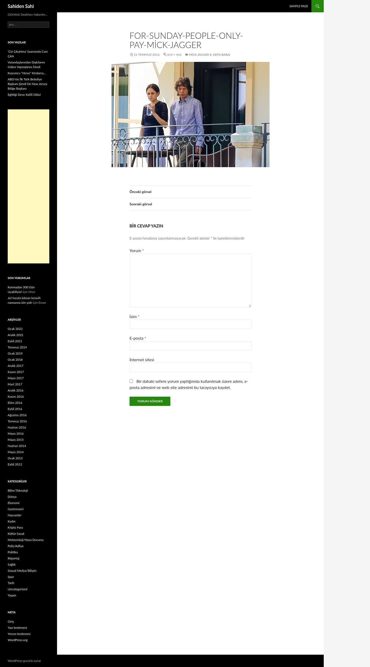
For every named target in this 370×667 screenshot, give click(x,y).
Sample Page (298, 6)
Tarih (11, 583)
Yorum (137, 250)
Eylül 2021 (15, 341)
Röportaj (13, 558)
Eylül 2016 (15, 409)
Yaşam (12, 595)
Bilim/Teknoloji (18, 490)
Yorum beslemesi (19, 634)
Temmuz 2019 (17, 347)
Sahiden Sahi (21, 6)
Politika (13, 552)
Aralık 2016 (15, 390)
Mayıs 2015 (16, 440)
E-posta (138, 338)
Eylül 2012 (15, 464)
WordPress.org (17, 640)
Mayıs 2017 (16, 378)
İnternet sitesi (142, 359)
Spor (11, 577)
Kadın (11, 521)
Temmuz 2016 (17, 421)
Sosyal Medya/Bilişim (22, 571)
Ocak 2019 (15, 353)
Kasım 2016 (16, 396)
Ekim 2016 (15, 403)
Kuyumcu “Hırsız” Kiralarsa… (27, 73)
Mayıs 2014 (16, 452)
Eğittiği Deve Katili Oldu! (24, 95)
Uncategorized (17, 589)
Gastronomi (15, 509)
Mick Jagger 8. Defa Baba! (209, 54)
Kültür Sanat (16, 534)
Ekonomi (14, 503)
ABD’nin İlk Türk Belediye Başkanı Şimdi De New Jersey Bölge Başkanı (27, 83)
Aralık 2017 (15, 366)
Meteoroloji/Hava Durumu (26, 540)
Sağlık (11, 564)
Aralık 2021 (15, 335)
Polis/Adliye (16, 546)
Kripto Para (15, 527)
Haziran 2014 (17, 446)
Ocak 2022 (15, 329)
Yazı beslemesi (17, 628)
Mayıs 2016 (16, 433)
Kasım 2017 (16, 372)
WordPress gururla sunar (24, 661)
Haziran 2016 (17, 427)
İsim (135, 316)
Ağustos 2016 (17, 415)
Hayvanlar (14, 515)
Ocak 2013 (15, 458)
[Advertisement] (28, 186)
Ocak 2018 (15, 359)
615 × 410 (174, 54)
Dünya (12, 497)
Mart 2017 (15, 384)
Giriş (11, 621)
